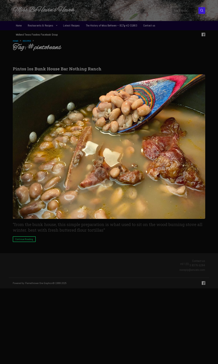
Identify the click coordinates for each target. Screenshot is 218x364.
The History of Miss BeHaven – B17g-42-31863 (111, 25)
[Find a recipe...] (185, 10)
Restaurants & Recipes (40, 25)
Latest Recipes (71, 25)
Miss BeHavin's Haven (43, 10)
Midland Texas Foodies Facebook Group (37, 34)
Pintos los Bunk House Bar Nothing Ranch (57, 69)
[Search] (201, 10)
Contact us (149, 25)
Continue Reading (24, 239)
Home (19, 25)
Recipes (27, 41)
